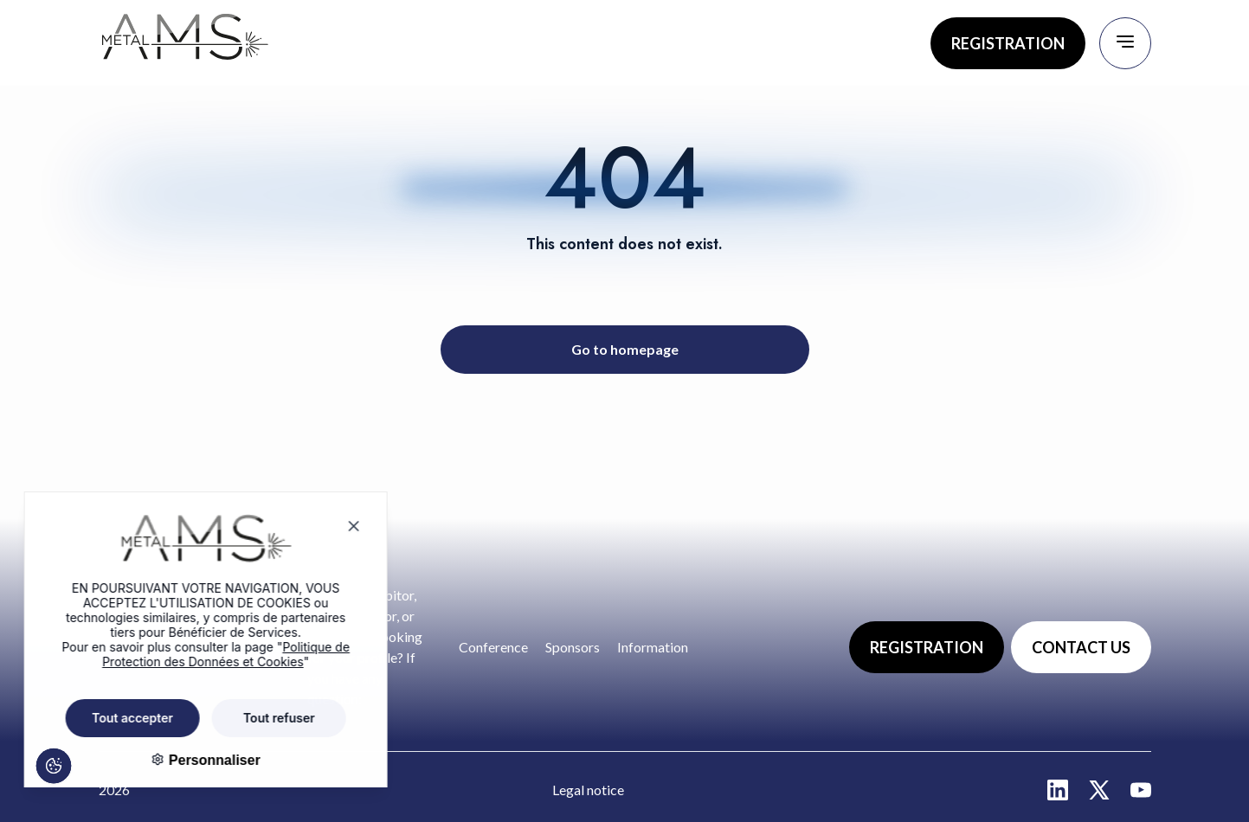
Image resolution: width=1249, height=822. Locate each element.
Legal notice (588, 789)
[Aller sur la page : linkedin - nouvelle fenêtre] (1057, 790)
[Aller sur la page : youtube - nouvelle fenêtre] (1140, 790)
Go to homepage (625, 349)
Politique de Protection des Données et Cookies (211, 654)
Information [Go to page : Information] (652, 647)
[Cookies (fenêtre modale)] (44, 777)
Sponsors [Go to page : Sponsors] (572, 647)
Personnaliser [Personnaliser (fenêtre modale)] (197, 760)
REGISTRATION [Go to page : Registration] (1008, 43)
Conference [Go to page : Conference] (493, 647)
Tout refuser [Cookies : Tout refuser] (264, 717)
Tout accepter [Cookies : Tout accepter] (117, 717)
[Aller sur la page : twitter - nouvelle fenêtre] (1099, 790)
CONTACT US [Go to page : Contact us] (1081, 647)
